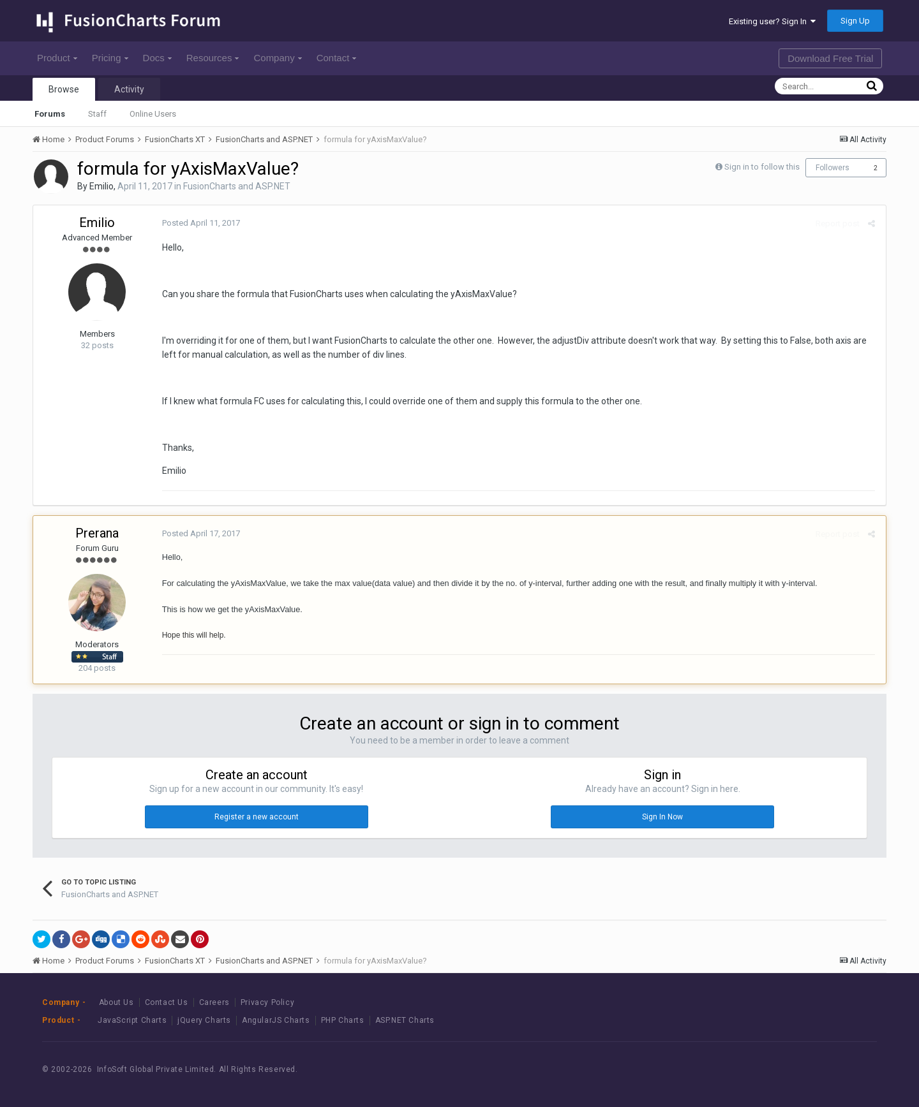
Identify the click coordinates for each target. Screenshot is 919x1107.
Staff (97, 114)
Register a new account (256, 816)
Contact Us (166, 1002)
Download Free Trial (830, 58)
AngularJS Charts (276, 1020)
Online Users (153, 114)
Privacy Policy (267, 1002)
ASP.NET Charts (405, 1020)
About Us (116, 1002)
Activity (129, 89)
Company (277, 57)
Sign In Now (662, 816)
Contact (337, 57)
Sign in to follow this (762, 167)
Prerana (97, 533)
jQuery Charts (204, 1020)
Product (57, 57)
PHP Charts (342, 1020)
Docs (157, 57)
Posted (200, 223)
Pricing (110, 57)
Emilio (101, 186)
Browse (64, 89)
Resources (212, 57)
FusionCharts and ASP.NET (236, 186)
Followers (832, 167)
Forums (49, 114)
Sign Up (855, 21)
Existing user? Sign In (772, 21)
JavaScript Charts (132, 1020)
